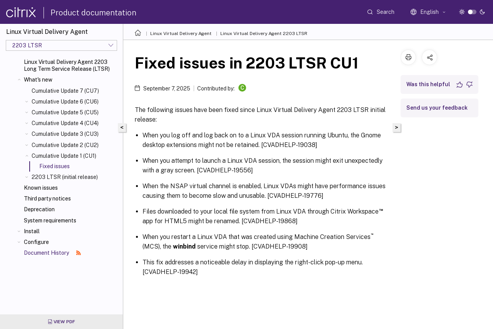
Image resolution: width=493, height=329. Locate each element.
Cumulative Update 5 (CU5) (65, 112)
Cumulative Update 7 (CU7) (65, 91)
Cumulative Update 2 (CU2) (65, 145)
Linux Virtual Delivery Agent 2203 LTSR (263, 33)
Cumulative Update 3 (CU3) (65, 134)
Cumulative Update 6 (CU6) (65, 102)
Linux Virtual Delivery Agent (180, 33)
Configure (36, 242)
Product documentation (93, 12)
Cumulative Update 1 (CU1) (64, 156)
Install (32, 231)
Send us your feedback (437, 108)
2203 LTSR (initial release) (65, 177)
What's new (38, 80)
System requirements (50, 220)
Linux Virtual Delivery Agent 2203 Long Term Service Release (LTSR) (67, 65)
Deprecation (39, 209)
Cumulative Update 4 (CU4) (65, 123)
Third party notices (47, 198)
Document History (52, 253)
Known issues (41, 188)
